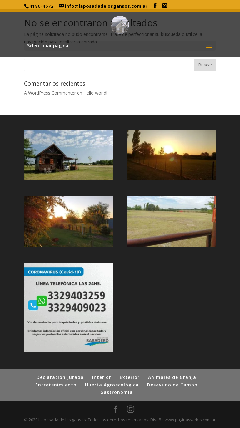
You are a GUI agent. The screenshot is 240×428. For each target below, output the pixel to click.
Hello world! (95, 93)
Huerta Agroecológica (112, 385)
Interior (101, 377)
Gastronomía (116, 392)
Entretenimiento (56, 385)
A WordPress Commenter (50, 93)
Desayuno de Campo (172, 385)
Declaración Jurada (60, 377)
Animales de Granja (172, 377)
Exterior (130, 377)
